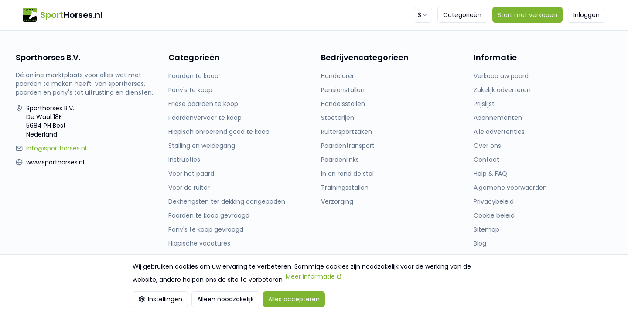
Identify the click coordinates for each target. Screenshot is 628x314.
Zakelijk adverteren (502, 89)
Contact (486, 159)
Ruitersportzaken (346, 131)
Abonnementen (498, 117)
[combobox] (423, 15)
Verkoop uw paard (501, 76)
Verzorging (337, 201)
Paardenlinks (340, 159)
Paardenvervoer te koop (205, 117)
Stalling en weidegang (201, 145)
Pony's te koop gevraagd (205, 229)
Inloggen (586, 14)
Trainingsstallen (345, 187)
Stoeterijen (337, 117)
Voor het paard (191, 173)
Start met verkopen (527, 14)
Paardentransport (348, 145)
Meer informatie (314, 276)
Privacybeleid (494, 201)
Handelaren (338, 76)
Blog (480, 243)
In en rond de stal (347, 173)
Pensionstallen (343, 89)
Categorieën (462, 14)
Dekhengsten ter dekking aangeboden (226, 201)
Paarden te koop (193, 76)
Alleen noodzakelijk (225, 299)
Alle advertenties (499, 131)
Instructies (184, 159)
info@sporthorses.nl (56, 148)
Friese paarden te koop (203, 103)
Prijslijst (484, 103)
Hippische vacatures (199, 243)
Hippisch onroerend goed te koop (219, 131)
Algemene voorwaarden (510, 187)
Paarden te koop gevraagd (208, 215)
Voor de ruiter (189, 187)
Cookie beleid (494, 215)
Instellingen (160, 299)
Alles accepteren (294, 299)
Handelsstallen (343, 103)
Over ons (487, 145)
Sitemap (486, 229)
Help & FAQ (490, 173)
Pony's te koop (190, 89)
